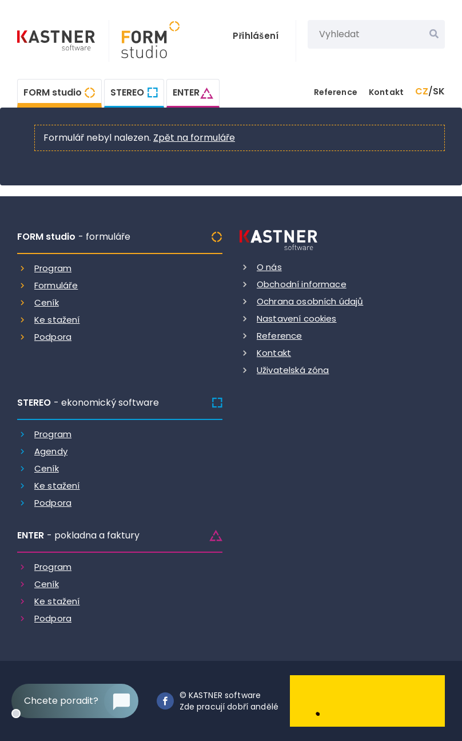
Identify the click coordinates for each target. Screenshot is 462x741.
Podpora (52, 337)
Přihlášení (255, 36)
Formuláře (56, 285)
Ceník (46, 302)
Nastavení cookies (297, 318)
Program (52, 268)
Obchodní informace (301, 284)
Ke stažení (57, 320)
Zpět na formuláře (194, 137)
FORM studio (52, 92)
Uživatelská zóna (293, 370)
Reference (335, 92)
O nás (269, 267)
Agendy (50, 451)
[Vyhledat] (434, 34)
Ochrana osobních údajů (310, 301)
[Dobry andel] (367, 700)
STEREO (127, 92)
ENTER (186, 92)
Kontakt (386, 92)
